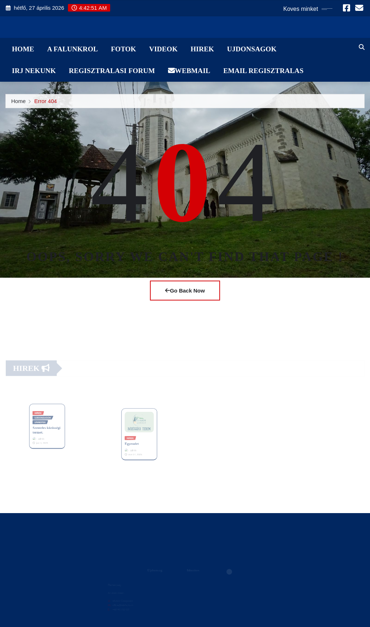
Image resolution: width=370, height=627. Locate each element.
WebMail (189, 70)
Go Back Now (185, 290)
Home (23, 49)
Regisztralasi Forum (112, 70)
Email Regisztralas (263, 70)
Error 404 (45, 103)
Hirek (202, 49)
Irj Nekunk (34, 70)
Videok (163, 49)
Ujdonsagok (251, 49)
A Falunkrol (72, 49)
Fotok (123, 49)
